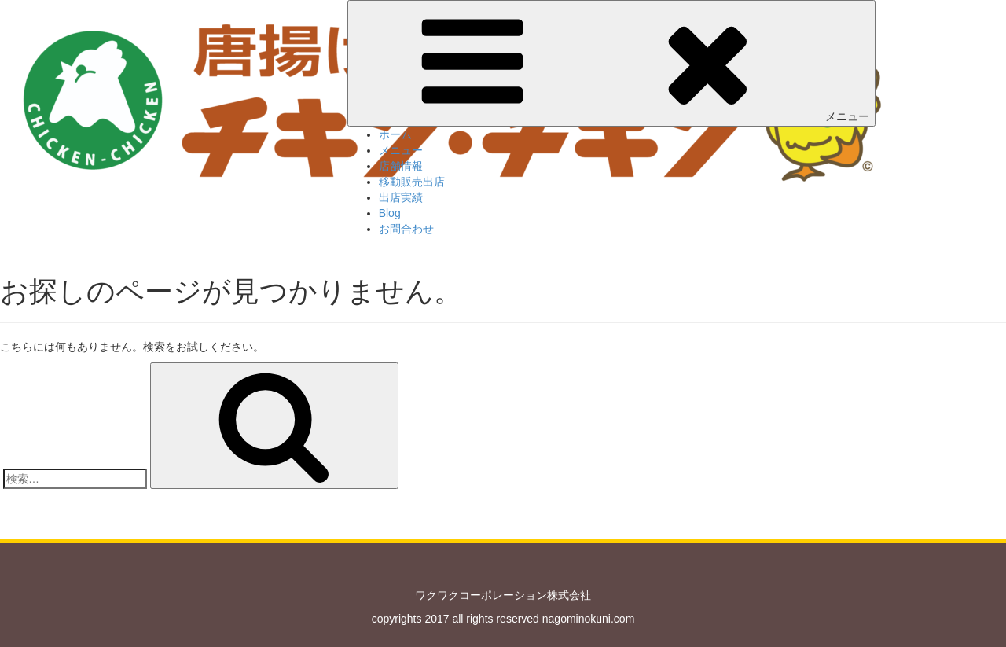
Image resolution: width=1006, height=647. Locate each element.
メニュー (611, 62)
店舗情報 (401, 166)
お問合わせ (406, 228)
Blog (390, 213)
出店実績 (401, 197)
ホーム (395, 134)
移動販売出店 (412, 181)
